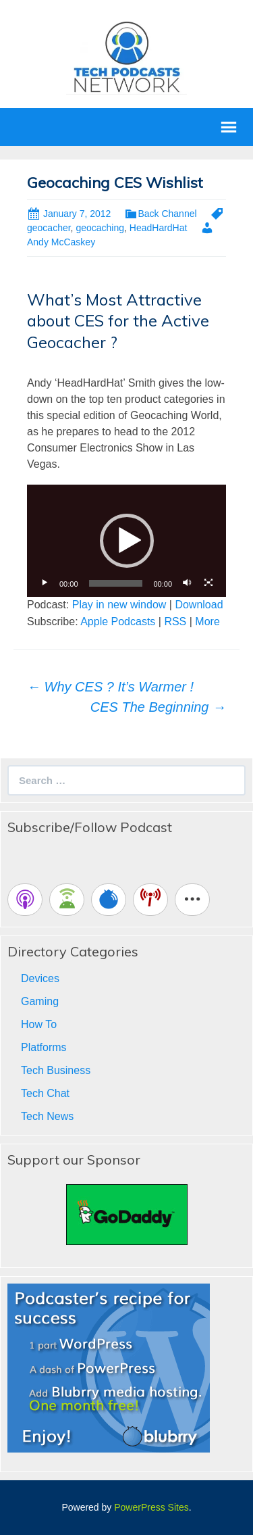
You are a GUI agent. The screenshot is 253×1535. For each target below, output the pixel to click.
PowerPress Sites (151, 1507)
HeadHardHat (159, 227)
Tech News (47, 1116)
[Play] (44, 583)
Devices (40, 978)
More (207, 621)
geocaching (100, 227)
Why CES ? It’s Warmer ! (110, 686)
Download (199, 604)
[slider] (116, 583)
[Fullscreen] (208, 583)
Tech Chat (45, 1093)
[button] (127, 541)
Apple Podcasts (117, 621)
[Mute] (187, 583)
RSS (175, 621)
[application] (126, 541)
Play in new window (119, 604)
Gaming (40, 1001)
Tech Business (55, 1070)
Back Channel (167, 213)
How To (39, 1024)
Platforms (44, 1047)
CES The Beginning (158, 707)
